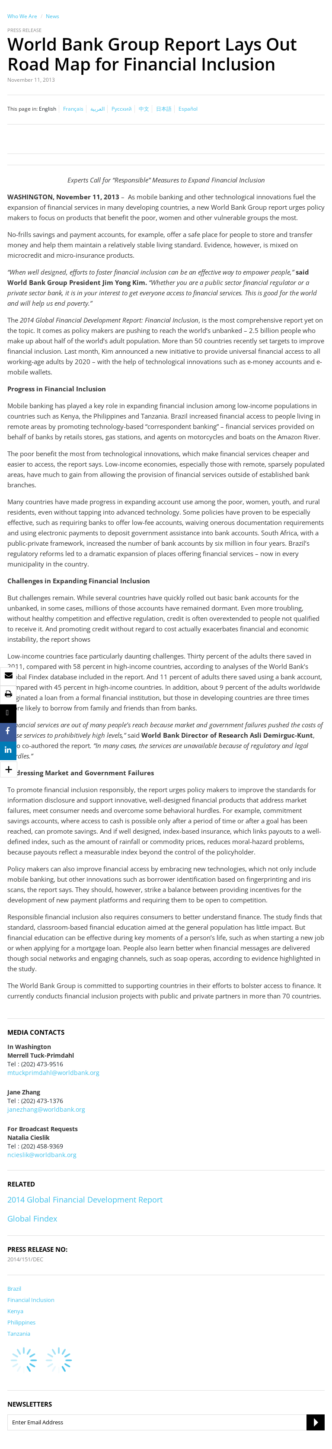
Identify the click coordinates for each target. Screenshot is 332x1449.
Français (73, 108)
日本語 (164, 108)
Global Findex (32, 1218)
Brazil (14, 1288)
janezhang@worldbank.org (46, 1109)
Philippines (21, 1322)
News (52, 16)
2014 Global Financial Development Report (85, 1199)
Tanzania (18, 1333)
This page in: (22, 108)
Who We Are (22, 16)
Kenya (15, 1311)
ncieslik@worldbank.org (42, 1155)
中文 (144, 108)
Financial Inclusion (30, 1300)
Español (188, 108)
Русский (122, 108)
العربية (97, 108)
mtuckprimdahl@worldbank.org (53, 1072)
